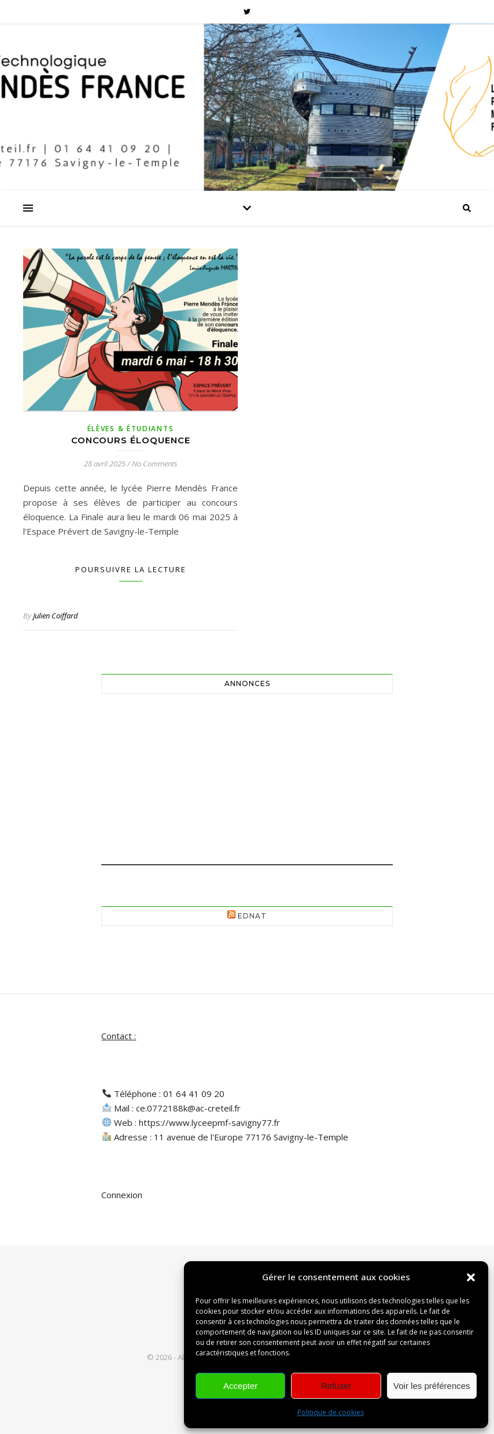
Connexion (121, 1194)
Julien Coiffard (55, 615)
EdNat (252, 915)
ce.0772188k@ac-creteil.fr (188, 1108)
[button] (471, 1277)
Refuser (336, 1386)
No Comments (155, 463)
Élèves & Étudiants (130, 428)
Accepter (240, 1386)
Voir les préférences (431, 1386)
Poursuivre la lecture (130, 569)
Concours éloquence (130, 440)
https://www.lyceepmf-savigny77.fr (209, 1122)
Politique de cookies (330, 1412)
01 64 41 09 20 (193, 1093)
